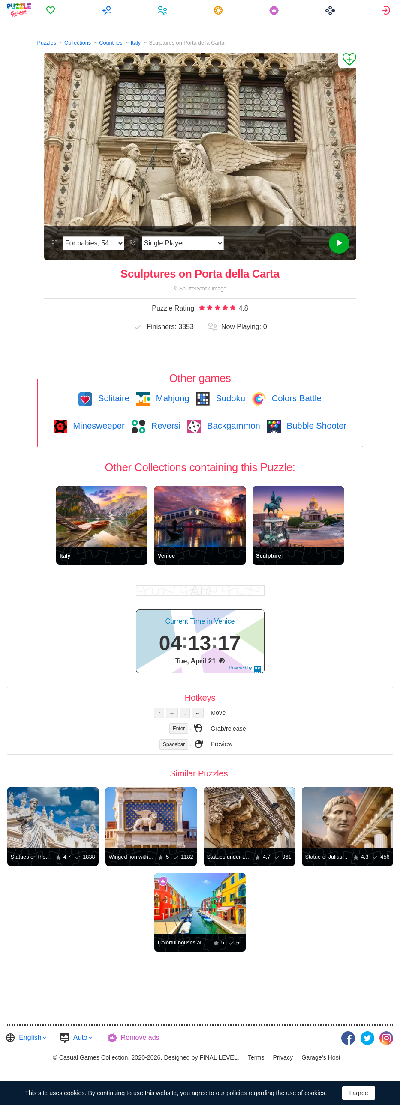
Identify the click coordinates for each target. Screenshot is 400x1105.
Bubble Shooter (315, 425)
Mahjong (171, 398)
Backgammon (232, 425)
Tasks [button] (219, 10)
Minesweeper (98, 425)
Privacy (283, 1057)
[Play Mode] (183, 243)
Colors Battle (295, 398)
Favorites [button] (51, 10)
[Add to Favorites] (347, 60)
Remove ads (140, 1037)
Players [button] (163, 10)
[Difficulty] (93, 243)
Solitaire (112, 398)
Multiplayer (107, 10)
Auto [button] (80, 1037)
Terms (256, 1057)
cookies (74, 1093)
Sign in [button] (387, 10)
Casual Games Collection (93, 1057)
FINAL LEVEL (219, 1057)
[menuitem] (51, 10)
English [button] (30, 1037)
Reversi (164, 425)
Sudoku (229, 398)
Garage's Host (320, 1057)
